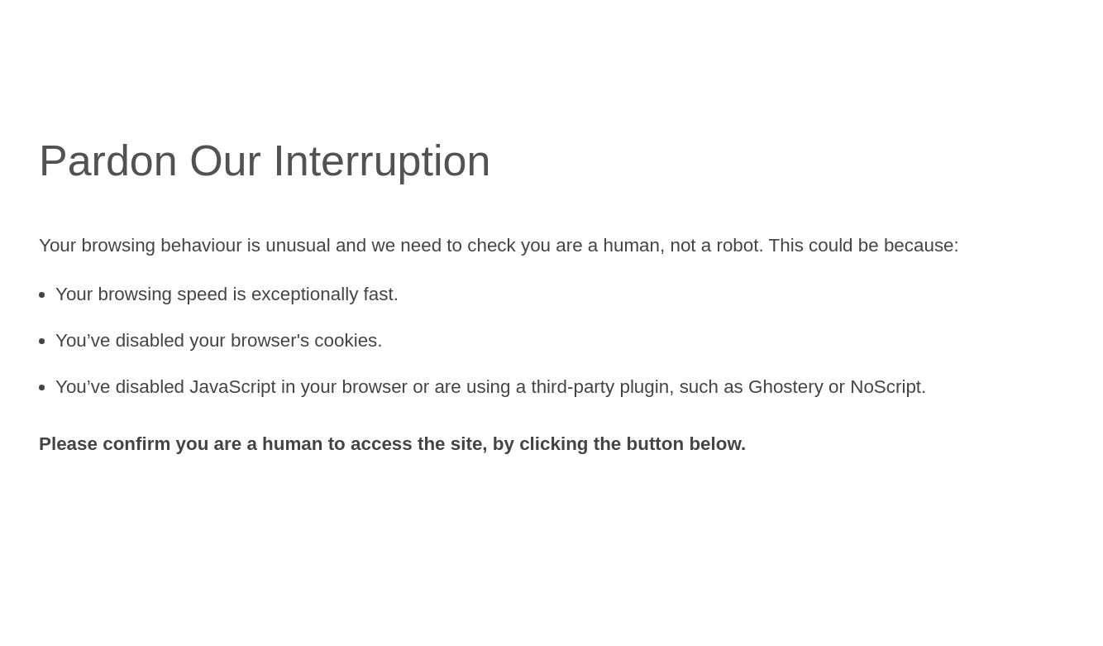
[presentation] (164, 514)
